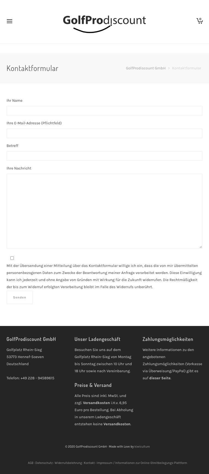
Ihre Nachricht (104, 210)
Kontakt (89, 463)
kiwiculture (142, 446)
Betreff (104, 154)
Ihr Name (104, 109)
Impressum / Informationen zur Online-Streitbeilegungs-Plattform (142, 463)
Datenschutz (44, 463)
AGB (30, 463)
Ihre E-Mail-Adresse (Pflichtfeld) (104, 131)
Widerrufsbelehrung (68, 463)
